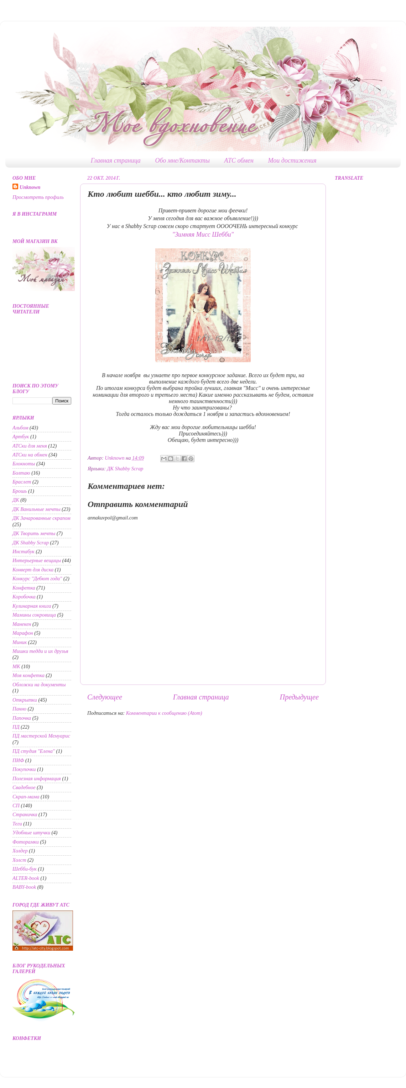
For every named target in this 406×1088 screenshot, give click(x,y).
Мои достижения (292, 160)
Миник (19, 642)
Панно (19, 709)
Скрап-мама (25, 796)
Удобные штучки (31, 832)
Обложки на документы (39, 684)
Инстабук (23, 551)
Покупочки (24, 769)
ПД (16, 727)
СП (16, 805)
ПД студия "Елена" (33, 751)
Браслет (21, 482)
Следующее (104, 697)
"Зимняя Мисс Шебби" (203, 234)
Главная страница (116, 160)
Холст (19, 860)
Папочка (21, 718)
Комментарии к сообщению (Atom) (164, 713)
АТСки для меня (29, 446)
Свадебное (24, 787)
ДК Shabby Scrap (125, 468)
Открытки (24, 700)
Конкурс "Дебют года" (37, 578)
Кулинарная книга (31, 606)
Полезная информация (36, 778)
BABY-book (24, 887)
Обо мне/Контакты (182, 160)
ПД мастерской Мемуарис (41, 736)
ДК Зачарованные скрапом (41, 518)
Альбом (20, 428)
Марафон (22, 633)
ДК (15, 500)
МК (16, 666)
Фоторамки (25, 842)
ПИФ (18, 760)
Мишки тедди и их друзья (40, 651)
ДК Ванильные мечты (36, 509)
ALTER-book (25, 878)
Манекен (21, 624)
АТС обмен (239, 160)
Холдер (20, 851)
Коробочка (24, 597)
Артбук (20, 436)
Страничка (24, 814)
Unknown (30, 187)
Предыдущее (299, 697)
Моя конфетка (28, 675)
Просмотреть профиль (38, 197)
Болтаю (21, 473)
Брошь (19, 491)
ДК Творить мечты (33, 533)
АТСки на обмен (29, 455)
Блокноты (23, 463)
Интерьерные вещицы (36, 560)
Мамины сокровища (34, 615)
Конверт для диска (32, 569)
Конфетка (23, 588)
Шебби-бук (24, 869)
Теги (17, 823)
